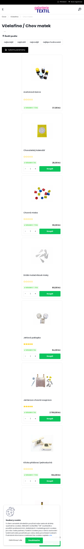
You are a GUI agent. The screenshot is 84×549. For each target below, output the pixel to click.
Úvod (4, 17)
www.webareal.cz (52, 546)
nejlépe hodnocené (52, 42)
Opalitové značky (13, 404)
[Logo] (42, 9)
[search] (79, 9)
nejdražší (22, 42)
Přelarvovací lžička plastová (58, 404)
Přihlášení (63, 2)
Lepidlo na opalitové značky (58, 279)
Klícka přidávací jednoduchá (19, 279)
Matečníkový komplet (55, 342)
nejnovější (34, 42)
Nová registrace (76, 2)
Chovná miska (12, 154)
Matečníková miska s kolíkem (19, 342)
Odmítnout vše (15, 540)
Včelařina (14, 17)
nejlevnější (8, 42)
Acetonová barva (13, 93)
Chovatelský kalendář (55, 92)
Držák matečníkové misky (57, 154)
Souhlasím (34, 540)
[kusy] (51, 110)
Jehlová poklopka (13, 217)
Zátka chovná (51, 467)
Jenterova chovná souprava (59, 217)
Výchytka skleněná (14, 467)
